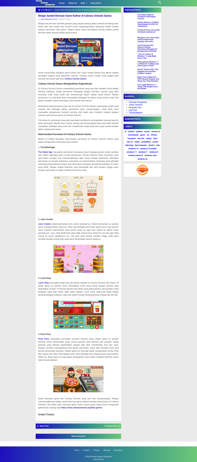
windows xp (142, 159)
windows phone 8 (135, 155)
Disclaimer (118, 450)
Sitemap (106, 450)
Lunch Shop (43, 283)
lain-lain (141, 138)
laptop (149, 138)
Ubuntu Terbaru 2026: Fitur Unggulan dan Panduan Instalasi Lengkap (148, 71)
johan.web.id (98, 459)
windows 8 (153, 152)
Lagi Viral (133, 110)
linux (155, 138)
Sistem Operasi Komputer (101, 457)
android (131, 131)
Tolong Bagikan (135, 112)
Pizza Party (43, 339)
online (137, 142)
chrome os (155, 131)
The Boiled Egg (45, 152)
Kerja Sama (96, 3)
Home (62, 3)
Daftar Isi (73, 3)
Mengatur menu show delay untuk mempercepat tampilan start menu (148, 39)
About (76, 450)
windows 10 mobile (148, 148)
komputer (132, 138)
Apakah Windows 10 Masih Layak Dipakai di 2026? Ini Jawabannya (148, 24)
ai (125, 131)
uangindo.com (135, 107)
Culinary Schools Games (75, 79)
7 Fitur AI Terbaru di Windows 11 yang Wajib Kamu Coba (146, 56)
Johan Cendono (136, 105)
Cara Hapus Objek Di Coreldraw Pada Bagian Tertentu (146, 17)
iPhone (154, 135)
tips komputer (141, 145)
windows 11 (132, 152)
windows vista (151, 155)
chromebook (133, 135)
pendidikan (146, 142)
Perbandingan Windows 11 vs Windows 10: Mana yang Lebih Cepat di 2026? (148, 64)
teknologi (129, 145)
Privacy (97, 450)
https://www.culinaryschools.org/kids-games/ (81, 407)
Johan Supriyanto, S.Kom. (49, 19)
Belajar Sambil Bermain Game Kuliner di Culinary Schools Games (74, 15)
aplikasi (139, 131)
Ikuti (84, 3)
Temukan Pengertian (138, 102)
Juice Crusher (44, 224)
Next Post (44, 426)
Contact (86, 450)
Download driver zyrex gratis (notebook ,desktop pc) (148, 31)
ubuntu (151, 145)
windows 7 (143, 152)
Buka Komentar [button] (78, 436)
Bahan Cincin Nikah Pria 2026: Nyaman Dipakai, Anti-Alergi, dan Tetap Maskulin (148, 79)
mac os (130, 142)
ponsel (155, 142)
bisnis (147, 131)
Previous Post (111, 426)
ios (148, 135)
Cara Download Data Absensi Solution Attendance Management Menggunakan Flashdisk (147, 48)
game (142, 135)
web (158, 145)
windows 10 (133, 148)
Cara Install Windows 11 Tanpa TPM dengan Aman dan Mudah (147, 87)
